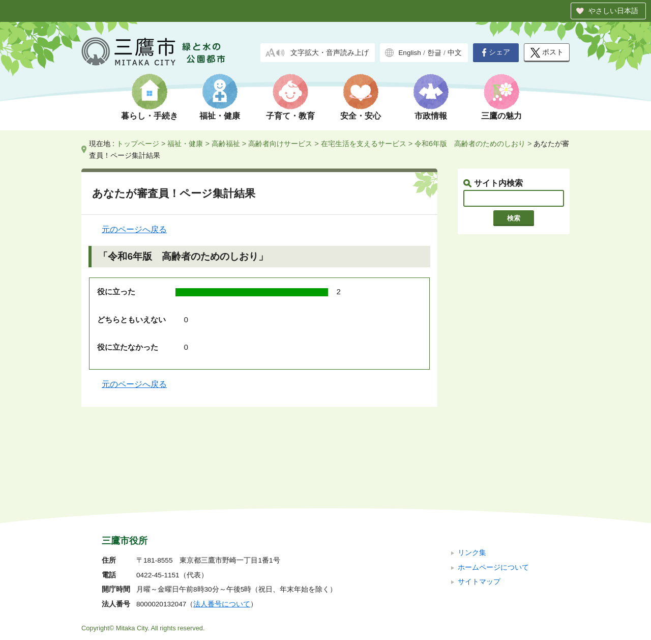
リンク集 (472, 484)
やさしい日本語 (613, 11)
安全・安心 (360, 116)
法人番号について (221, 536)
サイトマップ (479, 513)
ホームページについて (493, 499)
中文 (455, 53)
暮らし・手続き (149, 116)
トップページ (137, 144)
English (409, 53)
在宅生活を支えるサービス (363, 144)
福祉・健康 (219, 116)
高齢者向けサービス (280, 144)
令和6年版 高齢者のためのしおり (470, 144)
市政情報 (431, 116)
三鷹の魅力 (501, 116)
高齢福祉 (226, 144)
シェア (496, 52)
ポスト (547, 53)
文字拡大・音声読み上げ (329, 53)
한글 (434, 53)
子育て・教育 (290, 116)
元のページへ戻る (134, 229)
